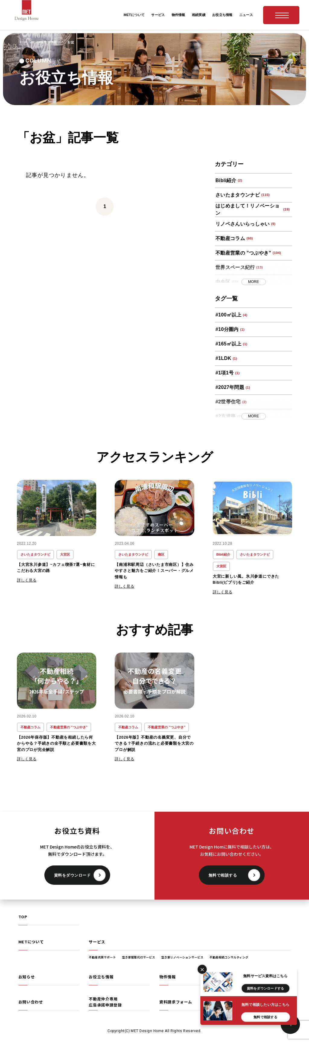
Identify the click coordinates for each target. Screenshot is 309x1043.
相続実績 (238, 977)
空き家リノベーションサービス (182, 957)
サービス (97, 942)
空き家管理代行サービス (138, 957)
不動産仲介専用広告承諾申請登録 (105, 1002)
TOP (22, 916)
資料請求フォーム (175, 1002)
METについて (31, 942)
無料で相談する (223, 875)
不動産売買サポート (102, 957)
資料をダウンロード (72, 875)
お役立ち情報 (101, 977)
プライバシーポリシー (250, 1002)
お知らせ (26, 977)
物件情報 (167, 977)
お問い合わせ (30, 1002)
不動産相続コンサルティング (228, 957)
